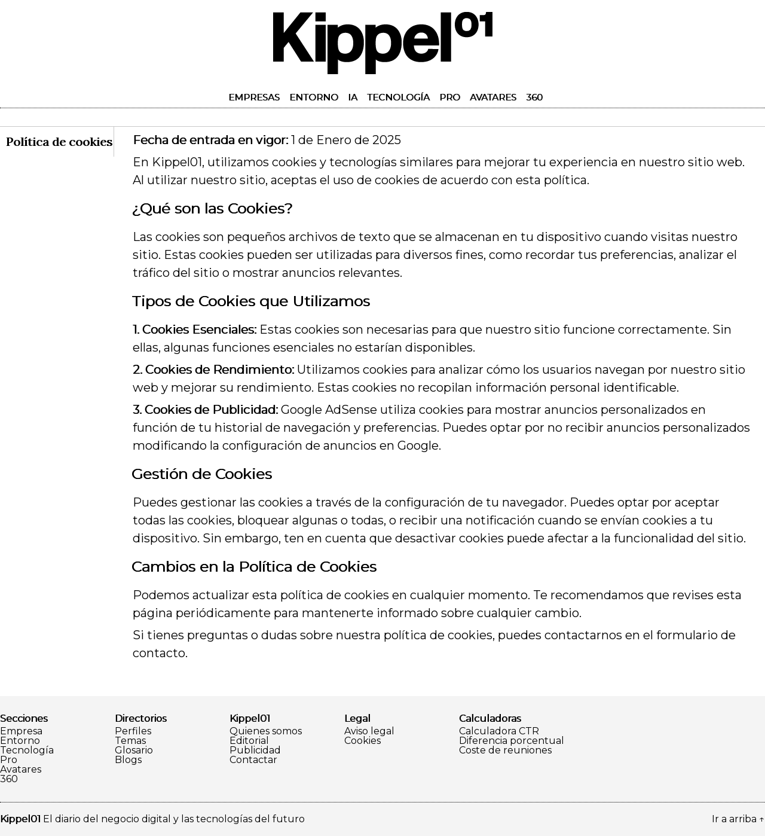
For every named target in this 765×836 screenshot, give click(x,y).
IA (352, 97)
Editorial (249, 741)
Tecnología (398, 97)
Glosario (134, 750)
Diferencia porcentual (511, 741)
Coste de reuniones (505, 750)
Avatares (493, 97)
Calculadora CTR (499, 731)
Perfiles (133, 731)
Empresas (254, 97)
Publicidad (255, 750)
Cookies (362, 741)
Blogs (128, 760)
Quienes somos (266, 731)
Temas (130, 741)
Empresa (21, 731)
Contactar (253, 760)
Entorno (313, 97)
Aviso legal (369, 731)
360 (534, 97)
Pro (449, 97)
